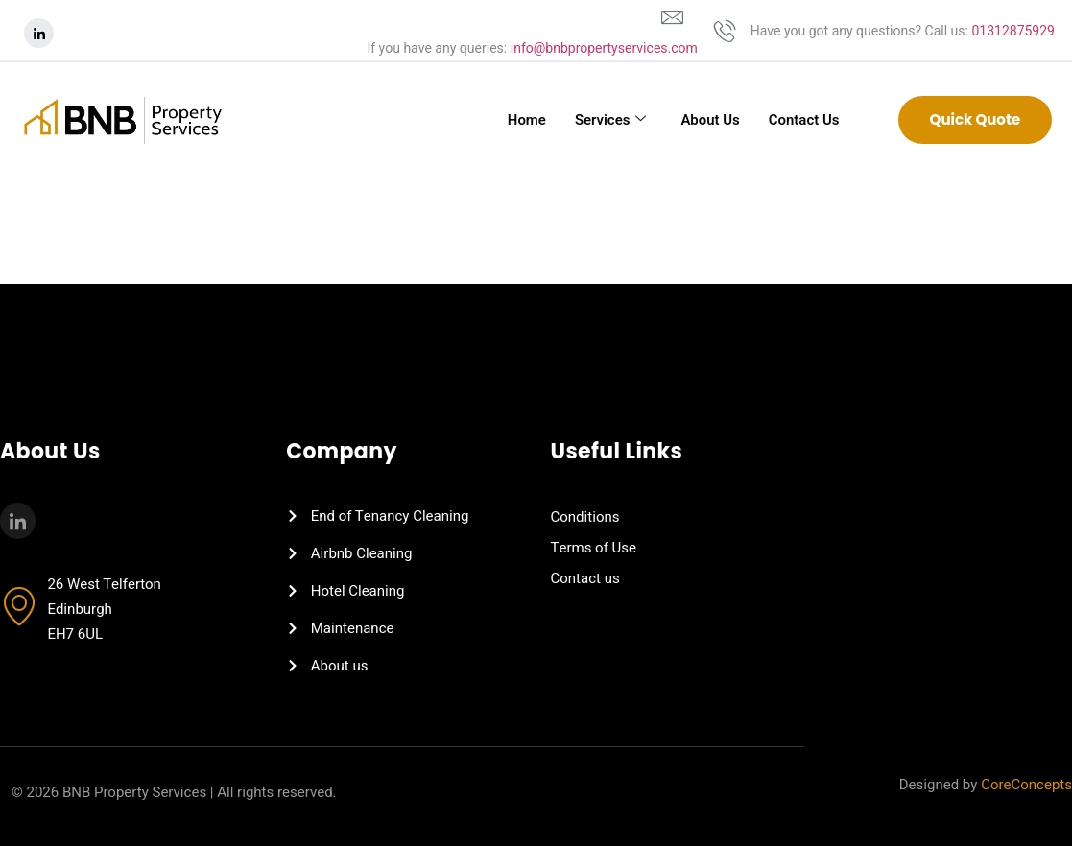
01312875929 (1013, 31)
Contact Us (803, 119)
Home (526, 119)
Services (610, 119)
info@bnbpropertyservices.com (604, 48)
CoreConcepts (1026, 784)
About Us (710, 119)
